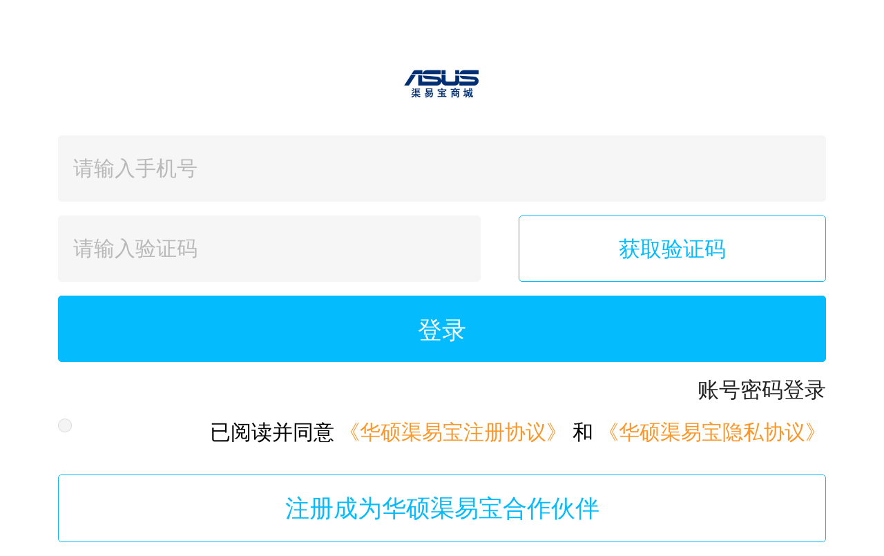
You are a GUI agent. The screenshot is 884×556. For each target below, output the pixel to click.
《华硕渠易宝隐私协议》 (712, 432)
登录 (442, 330)
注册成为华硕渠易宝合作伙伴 (442, 508)
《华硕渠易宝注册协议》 (453, 432)
